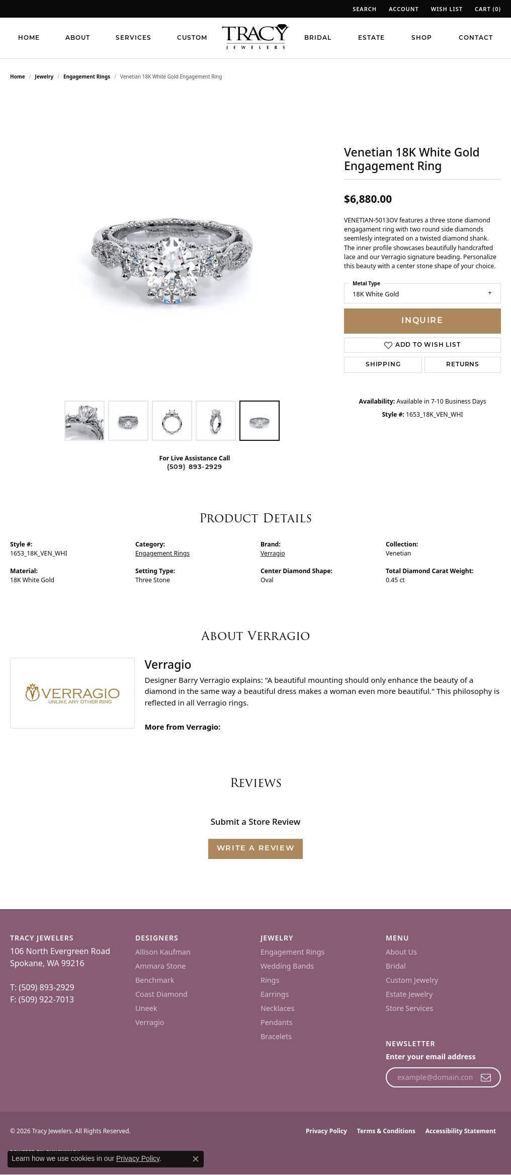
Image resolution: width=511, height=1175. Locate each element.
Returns (462, 365)
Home (29, 38)
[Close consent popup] (196, 1159)
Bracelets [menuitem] (276, 1036)
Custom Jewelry (412, 980)
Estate (371, 38)
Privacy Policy (326, 1131)
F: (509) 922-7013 (42, 999)
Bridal (317, 38)
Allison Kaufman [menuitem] (163, 952)
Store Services (409, 1008)
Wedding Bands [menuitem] (287, 966)
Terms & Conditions (386, 1131)
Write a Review (255, 848)
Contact (476, 38)
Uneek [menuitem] (146, 1008)
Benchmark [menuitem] (154, 980)
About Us (401, 952)
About (77, 38)
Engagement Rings (86, 76)
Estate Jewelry (409, 994)
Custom (192, 38)
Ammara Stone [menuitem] (160, 966)
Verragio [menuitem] (149, 1022)
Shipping (383, 365)
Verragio (273, 553)
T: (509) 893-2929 (42, 987)
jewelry (44, 76)
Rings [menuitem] (270, 980)
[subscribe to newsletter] (486, 1077)
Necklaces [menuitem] (277, 1008)
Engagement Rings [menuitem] (293, 952)
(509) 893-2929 (195, 467)
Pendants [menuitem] (277, 1022)
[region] (172, 245)
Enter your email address (431, 1056)
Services (133, 38)
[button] (364, 9)
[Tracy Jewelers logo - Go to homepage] (255, 38)
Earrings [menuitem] (275, 994)
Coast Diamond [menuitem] (161, 994)
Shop (421, 38)
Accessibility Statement (460, 1131)
